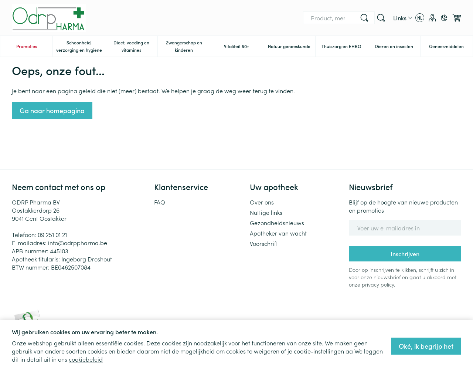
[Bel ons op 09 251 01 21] (366, 18)
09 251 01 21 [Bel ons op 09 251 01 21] (52, 234)
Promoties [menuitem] (26, 46)
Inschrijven (405, 254)
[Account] (432, 17)
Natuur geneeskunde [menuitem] (291, 48)
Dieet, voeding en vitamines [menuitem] (135, 46)
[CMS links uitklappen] (402, 18)
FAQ (159, 202)
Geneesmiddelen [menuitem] (451, 48)
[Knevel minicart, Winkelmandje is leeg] (456, 17)
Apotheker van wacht (278, 233)
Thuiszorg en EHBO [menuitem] (344, 48)
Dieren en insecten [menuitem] (397, 48)
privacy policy (378, 284)
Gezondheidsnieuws (277, 223)
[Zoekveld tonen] (381, 17)
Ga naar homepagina (52, 110)
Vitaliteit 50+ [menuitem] (243, 48)
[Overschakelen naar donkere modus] (444, 17)
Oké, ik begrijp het (426, 346)
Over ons (262, 202)
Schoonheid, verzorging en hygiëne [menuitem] (80, 46)
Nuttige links (266, 212)
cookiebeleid (86, 359)
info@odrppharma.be (77, 243)
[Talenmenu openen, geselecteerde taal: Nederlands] (419, 17)
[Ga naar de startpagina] (49, 18)
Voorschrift (264, 243)
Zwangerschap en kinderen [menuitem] (188, 46)
